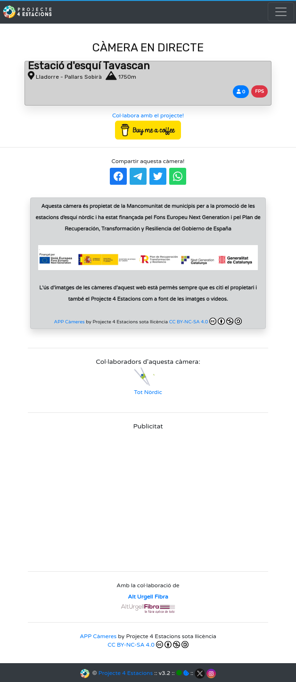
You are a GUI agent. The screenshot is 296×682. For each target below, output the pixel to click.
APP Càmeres (69, 322)
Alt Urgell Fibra (148, 596)
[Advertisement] (148, 498)
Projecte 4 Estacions (126, 673)
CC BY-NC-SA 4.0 (205, 321)
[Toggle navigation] (281, 11)
